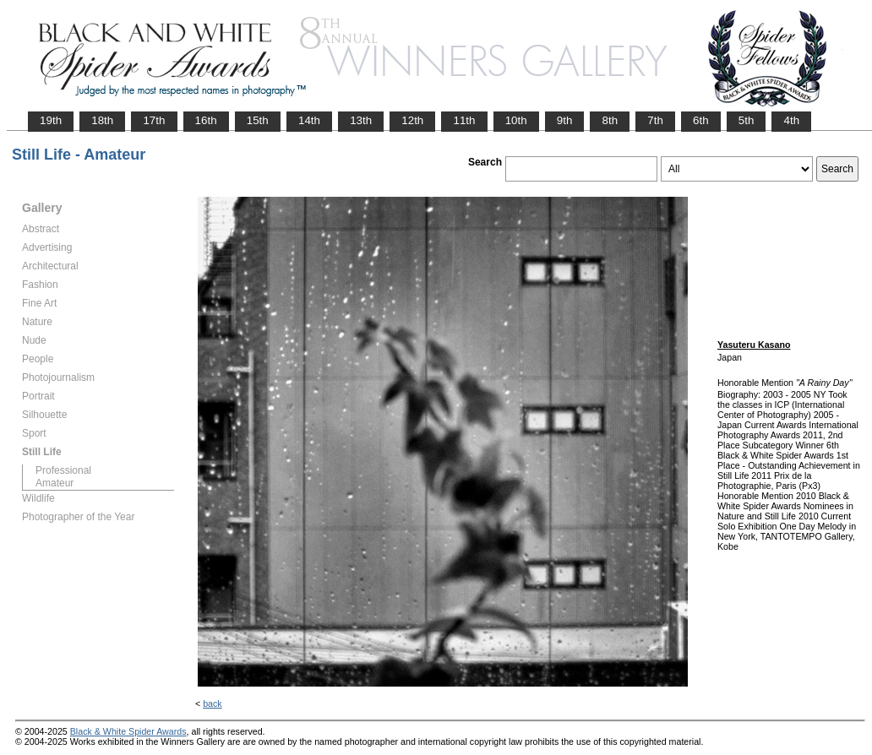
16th (206, 120)
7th (655, 120)
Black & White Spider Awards (128, 731)
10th (516, 120)
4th (791, 120)
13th (361, 120)
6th (701, 120)
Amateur (54, 483)
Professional (63, 470)
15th (257, 120)
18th (102, 120)
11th (464, 120)
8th (609, 120)
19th (50, 120)
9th (565, 120)
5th (746, 120)
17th (154, 120)
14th (309, 120)
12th (412, 120)
